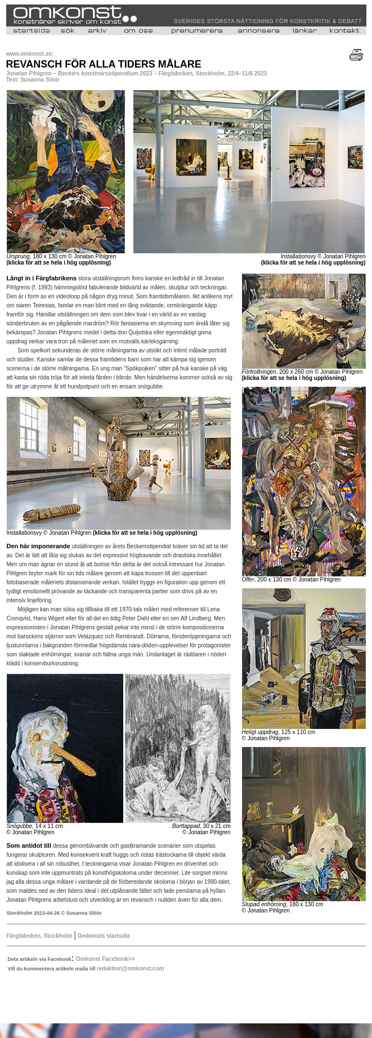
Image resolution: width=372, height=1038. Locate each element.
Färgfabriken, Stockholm (40, 936)
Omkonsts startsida (103, 936)
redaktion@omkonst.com (130, 968)
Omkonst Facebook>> (105, 959)
